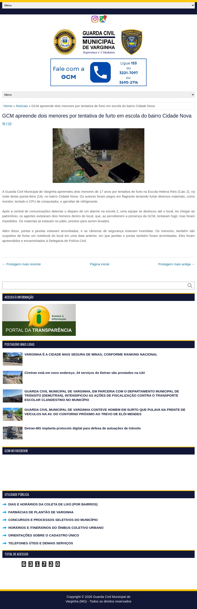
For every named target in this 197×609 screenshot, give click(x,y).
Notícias (22, 106)
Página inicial (99, 264)
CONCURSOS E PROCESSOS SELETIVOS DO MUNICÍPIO (53, 520)
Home (7, 106)
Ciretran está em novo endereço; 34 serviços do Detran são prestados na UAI (84, 373)
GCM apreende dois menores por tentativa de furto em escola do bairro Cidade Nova (97, 116)
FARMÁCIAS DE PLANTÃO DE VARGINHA (41, 512)
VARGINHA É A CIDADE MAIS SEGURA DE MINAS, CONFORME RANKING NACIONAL (90, 354)
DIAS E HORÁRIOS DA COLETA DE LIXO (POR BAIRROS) (53, 504)
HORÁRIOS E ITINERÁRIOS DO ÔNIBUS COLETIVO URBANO (56, 527)
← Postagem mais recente (21, 264)
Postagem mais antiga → (176, 264)
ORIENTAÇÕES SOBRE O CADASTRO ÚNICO (43, 535)
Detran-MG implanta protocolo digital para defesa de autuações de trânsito (82, 428)
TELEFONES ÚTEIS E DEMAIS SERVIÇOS (40, 543)
